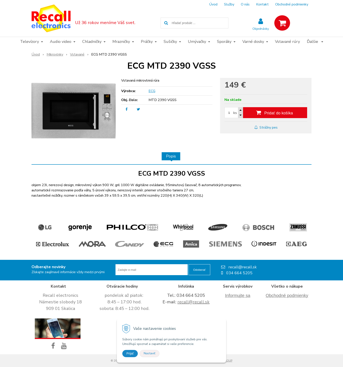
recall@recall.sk (193, 302)
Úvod (213, 4)
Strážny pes (266, 127)
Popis (171, 156)
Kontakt (262, 4)
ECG (152, 91)
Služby (229, 4)
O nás (245, 4)
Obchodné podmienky (291, 4)
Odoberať (199, 269)
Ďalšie (315, 41)
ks (235, 112)
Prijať (130, 353)
